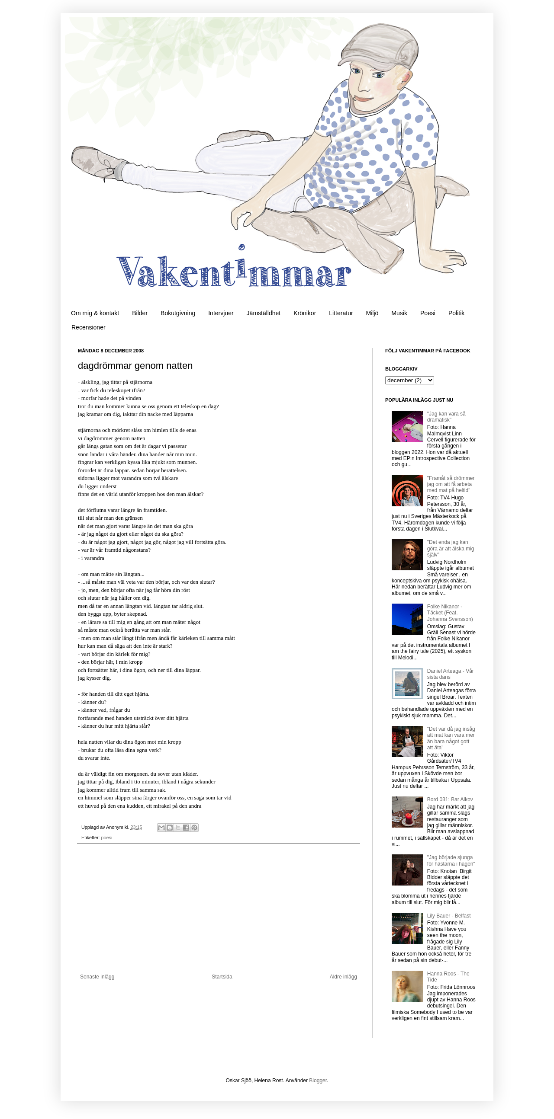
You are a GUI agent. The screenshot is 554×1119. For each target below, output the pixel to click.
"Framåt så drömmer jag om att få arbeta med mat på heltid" (451, 484)
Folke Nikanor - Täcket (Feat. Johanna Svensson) (450, 613)
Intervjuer (220, 313)
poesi (107, 837)
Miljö (372, 313)
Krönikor (304, 313)
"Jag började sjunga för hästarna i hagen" (451, 860)
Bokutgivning (178, 313)
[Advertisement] (218, 909)
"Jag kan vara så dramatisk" (446, 417)
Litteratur (341, 313)
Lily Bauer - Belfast (449, 916)
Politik (456, 313)
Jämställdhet (264, 313)
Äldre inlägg (343, 977)
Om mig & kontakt (95, 313)
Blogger (318, 1080)
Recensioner (88, 327)
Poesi (427, 313)
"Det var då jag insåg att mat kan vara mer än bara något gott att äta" (451, 738)
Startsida (222, 977)
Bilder (140, 313)
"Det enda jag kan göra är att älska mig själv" (450, 548)
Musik (399, 313)
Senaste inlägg (97, 977)
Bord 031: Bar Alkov (450, 799)
